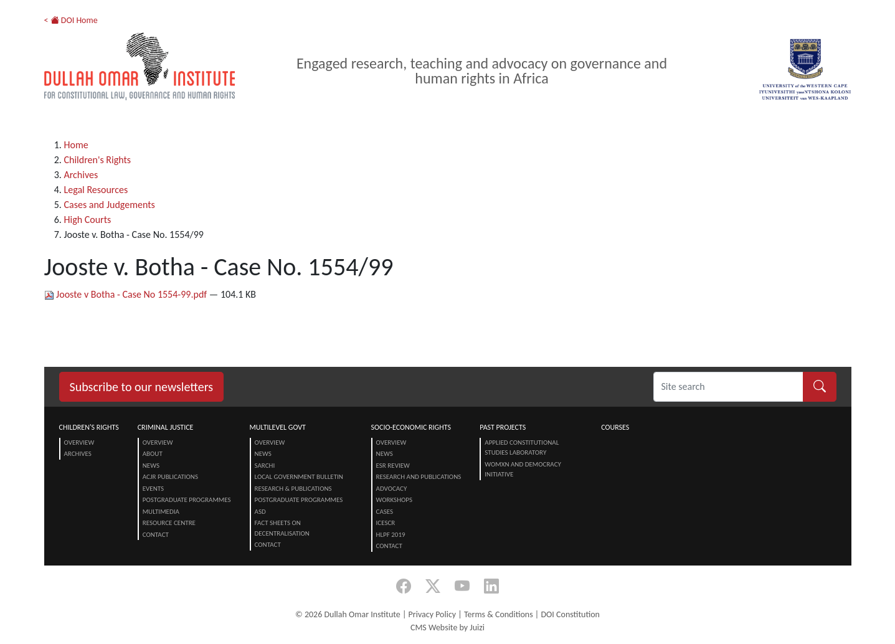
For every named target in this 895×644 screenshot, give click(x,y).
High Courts (87, 219)
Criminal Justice (166, 427)
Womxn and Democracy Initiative (523, 469)
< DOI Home (71, 20)
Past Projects (503, 427)
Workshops (394, 500)
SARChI (265, 466)
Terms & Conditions (498, 614)
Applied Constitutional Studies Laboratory (522, 447)
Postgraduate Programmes (187, 500)
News (151, 466)
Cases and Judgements (109, 205)
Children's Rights (97, 160)
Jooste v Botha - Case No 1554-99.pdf (126, 294)
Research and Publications (419, 477)
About (153, 454)
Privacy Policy (433, 614)
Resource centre (169, 523)
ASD (260, 512)
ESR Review (393, 466)
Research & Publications (293, 489)
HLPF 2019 (390, 535)
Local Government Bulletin (299, 477)
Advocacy (391, 489)
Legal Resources (96, 190)
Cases (385, 512)
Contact (156, 535)
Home (76, 145)
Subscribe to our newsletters (142, 386)
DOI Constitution (570, 614)
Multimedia (161, 512)
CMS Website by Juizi (447, 627)
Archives (81, 175)
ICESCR (385, 523)
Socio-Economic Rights (411, 427)
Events (153, 489)
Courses (615, 427)
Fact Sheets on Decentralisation (282, 528)
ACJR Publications (170, 477)
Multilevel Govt (278, 427)
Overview (79, 442)
